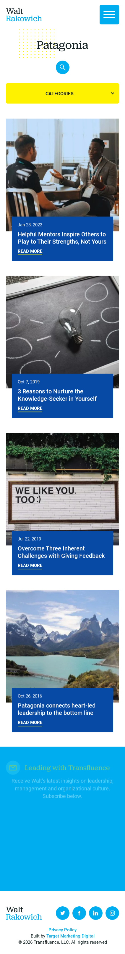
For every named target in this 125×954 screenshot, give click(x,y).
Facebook (79, 913)
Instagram (112, 913)
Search (62, 67)
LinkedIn (96, 913)
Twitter (62, 913)
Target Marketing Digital (70, 936)
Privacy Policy (62, 930)
